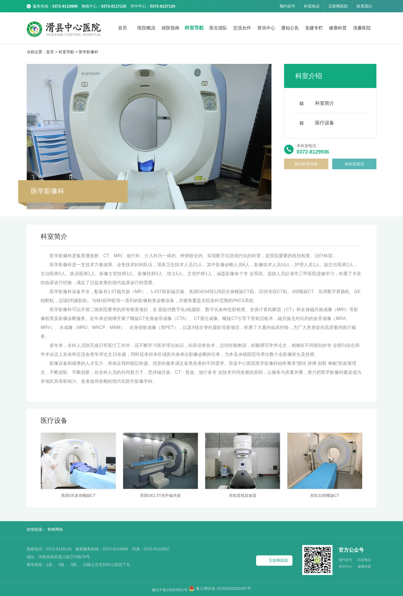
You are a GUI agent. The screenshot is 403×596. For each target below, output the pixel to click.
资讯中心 (266, 27)
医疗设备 (317, 123)
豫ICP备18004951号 (170, 590)
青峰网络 (55, 529)
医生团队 (218, 27)
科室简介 (317, 103)
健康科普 (338, 27)
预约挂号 (287, 6)
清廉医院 (362, 27)
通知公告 (290, 27)
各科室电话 (354, 164)
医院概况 (146, 27)
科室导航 (194, 28)
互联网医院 (338, 6)
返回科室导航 (306, 164)
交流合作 (242, 27)
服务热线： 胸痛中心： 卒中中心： (104, 6)
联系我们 (364, 6)
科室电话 (312, 6)
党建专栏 (314, 27)
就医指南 (170, 27)
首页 (122, 27)
